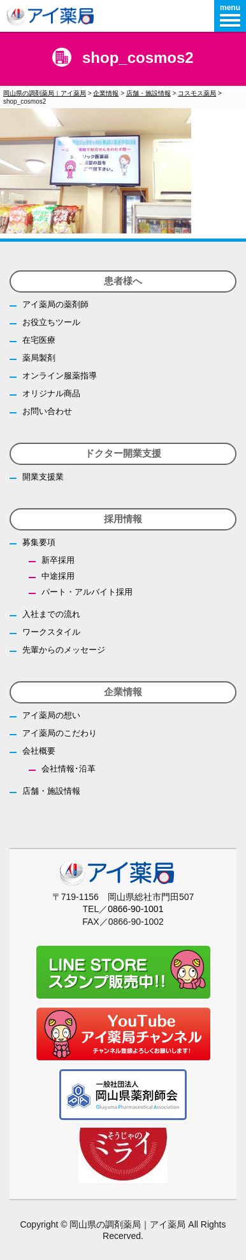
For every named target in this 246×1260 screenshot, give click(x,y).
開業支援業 (43, 476)
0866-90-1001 (135, 909)
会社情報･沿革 (68, 768)
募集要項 (38, 542)
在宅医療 (38, 340)
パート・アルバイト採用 (87, 592)
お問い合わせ (47, 411)
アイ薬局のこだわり (59, 733)
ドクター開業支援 (123, 453)
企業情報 (123, 691)
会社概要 (38, 751)
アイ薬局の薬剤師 (55, 304)
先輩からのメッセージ (63, 649)
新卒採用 (58, 560)
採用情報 (123, 518)
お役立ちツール (51, 322)
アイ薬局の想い (51, 715)
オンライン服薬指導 (59, 375)
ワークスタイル (51, 632)
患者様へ (123, 280)
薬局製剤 (38, 358)
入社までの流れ (51, 614)
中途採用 (58, 576)
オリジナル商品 (51, 393)
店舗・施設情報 (51, 791)
